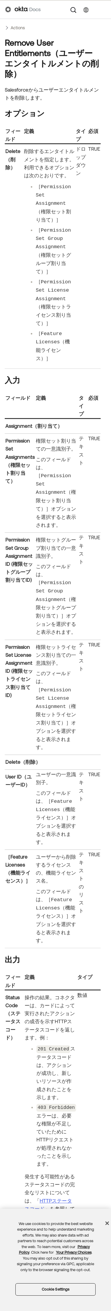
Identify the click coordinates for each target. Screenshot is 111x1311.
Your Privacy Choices (73, 1252)
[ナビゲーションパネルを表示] (103, 9)
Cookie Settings (56, 1289)
